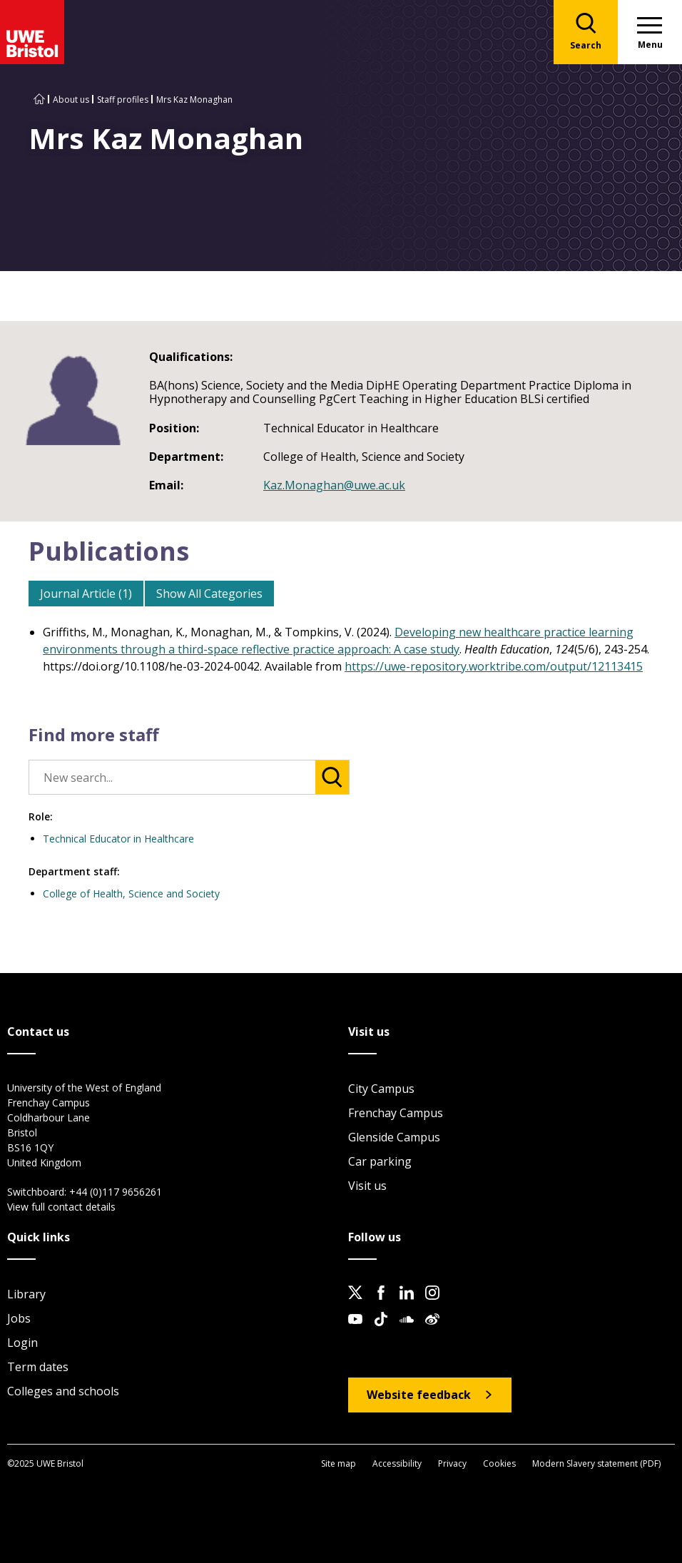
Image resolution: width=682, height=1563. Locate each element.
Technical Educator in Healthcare (118, 838)
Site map (338, 1463)
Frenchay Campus (395, 1113)
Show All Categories (209, 593)
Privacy (452, 1463)
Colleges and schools (63, 1391)
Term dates (37, 1367)
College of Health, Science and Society (131, 893)
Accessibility (397, 1463)
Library (26, 1294)
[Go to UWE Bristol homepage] (39, 99)
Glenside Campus (394, 1137)
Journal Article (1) (86, 593)
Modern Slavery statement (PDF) (596, 1463)
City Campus (381, 1088)
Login (22, 1342)
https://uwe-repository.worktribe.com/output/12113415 (494, 666)
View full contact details (61, 1206)
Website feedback (419, 1394)
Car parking (380, 1161)
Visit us (367, 1185)
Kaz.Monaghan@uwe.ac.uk (334, 485)
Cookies (499, 1463)
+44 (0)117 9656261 (115, 1191)
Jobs (19, 1318)
